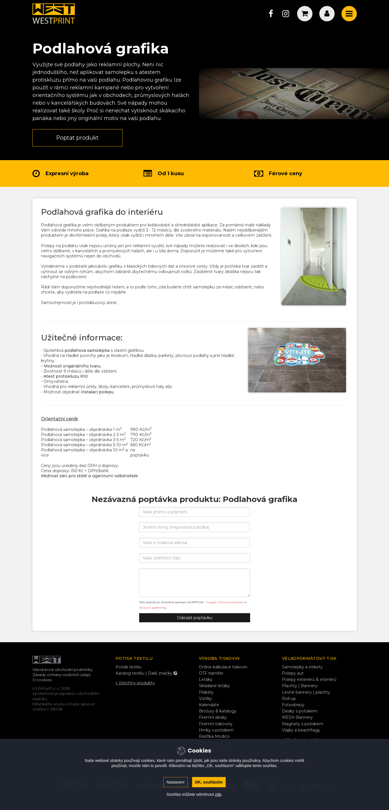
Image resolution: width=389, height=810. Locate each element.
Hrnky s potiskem (216, 730)
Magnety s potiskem (302, 723)
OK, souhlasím (209, 782)
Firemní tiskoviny (215, 723)
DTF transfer (211, 673)
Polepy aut (293, 673)
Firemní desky (213, 717)
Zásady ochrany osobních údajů (61, 675)
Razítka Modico (214, 736)
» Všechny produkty (135, 683)
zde (218, 794)
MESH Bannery (297, 717)
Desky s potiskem (300, 711)
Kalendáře (209, 705)
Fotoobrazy (293, 705)
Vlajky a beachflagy (301, 730)
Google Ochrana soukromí (225, 602)
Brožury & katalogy (217, 711)
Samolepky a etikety (302, 667)
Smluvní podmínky (152, 607)
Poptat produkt (78, 138)
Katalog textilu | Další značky (146, 673)
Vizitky (205, 698)
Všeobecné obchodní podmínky (62, 669)
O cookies (42, 680)
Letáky (206, 679)
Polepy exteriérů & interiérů (309, 679)
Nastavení (175, 782)
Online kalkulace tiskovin (223, 667)
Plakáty (206, 692)
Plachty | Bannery (300, 686)
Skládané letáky (214, 686)
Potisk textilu (128, 667)
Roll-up (289, 698)
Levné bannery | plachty (306, 692)
